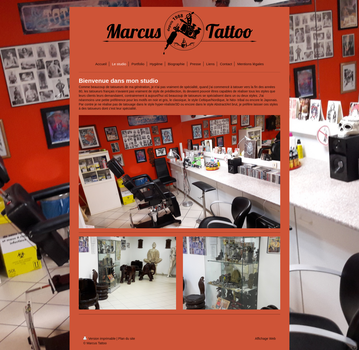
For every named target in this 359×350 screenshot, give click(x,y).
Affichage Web (265, 338)
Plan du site (126, 338)
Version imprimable (100, 338)
